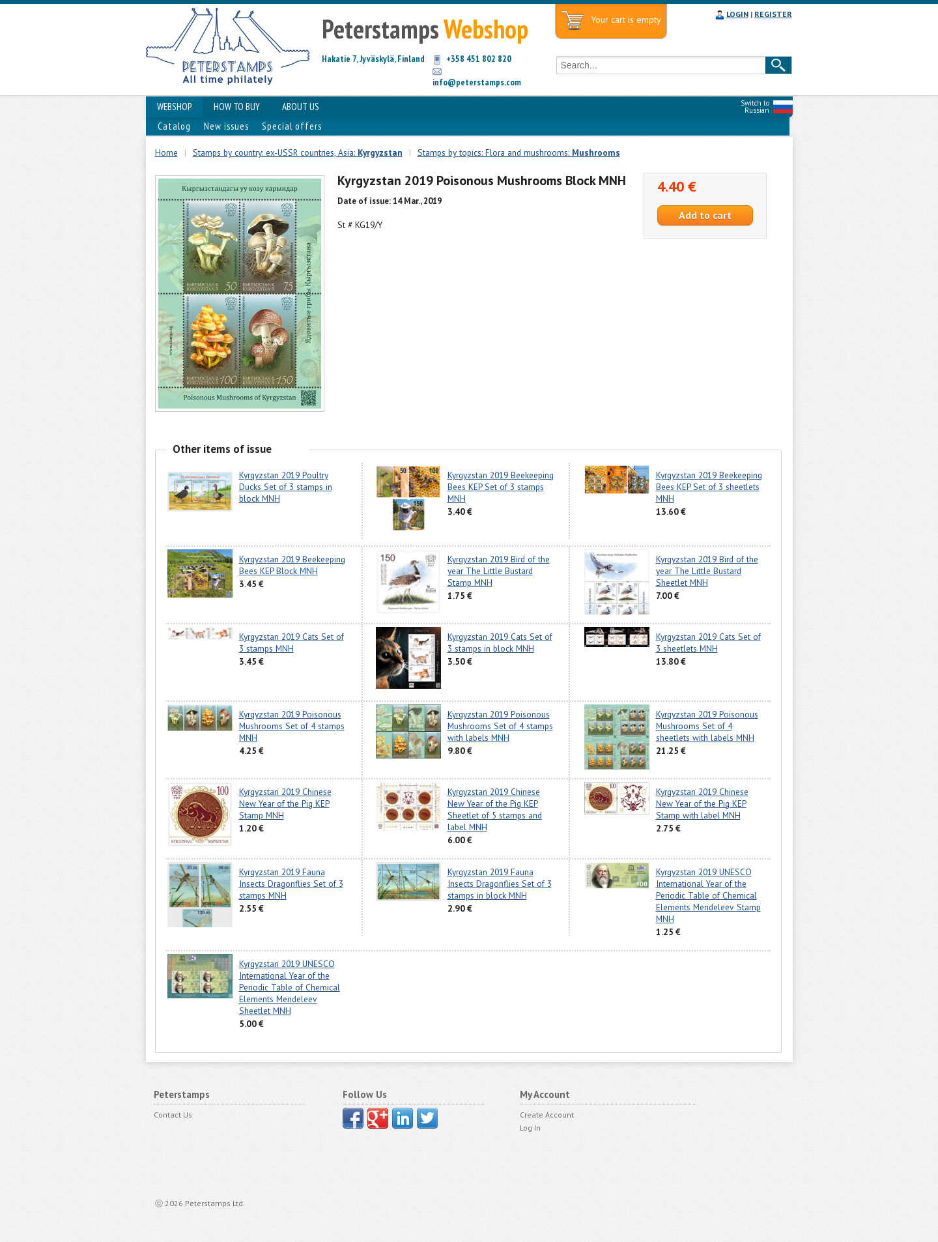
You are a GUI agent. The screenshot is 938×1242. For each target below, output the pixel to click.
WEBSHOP (174, 106)
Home (166, 152)
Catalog (174, 126)
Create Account (547, 1114)
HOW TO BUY (237, 106)
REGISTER (773, 14)
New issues (226, 126)
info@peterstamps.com (477, 82)
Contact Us (173, 1114)
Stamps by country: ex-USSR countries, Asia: (298, 152)
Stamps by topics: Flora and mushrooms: (519, 152)
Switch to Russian (755, 106)
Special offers (292, 126)
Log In (530, 1128)
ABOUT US (300, 106)
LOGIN (737, 14)
